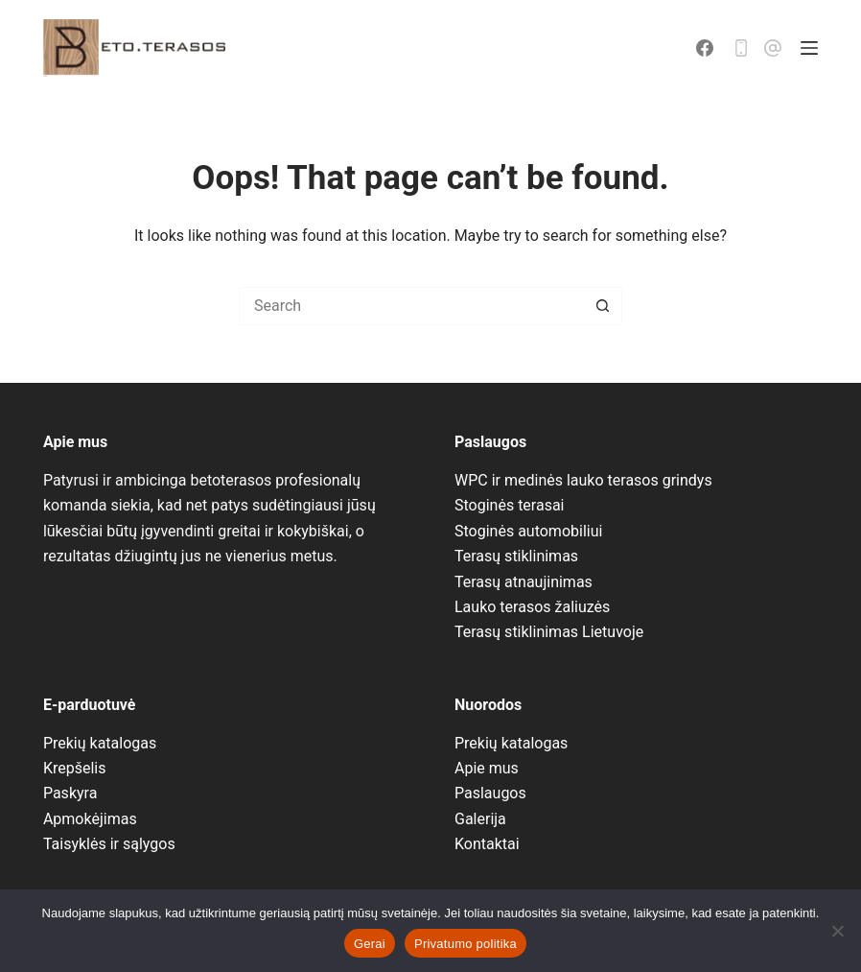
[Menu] (809, 48)
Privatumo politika (465, 943)
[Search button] (603, 306)
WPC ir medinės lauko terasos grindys (583, 480)
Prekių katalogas (99, 743)
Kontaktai (487, 844)
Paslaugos (490, 793)
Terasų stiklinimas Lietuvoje (548, 632)
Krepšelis (74, 768)
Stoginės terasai (509, 505)
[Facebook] (704, 48)
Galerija (480, 819)
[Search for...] (411, 306)
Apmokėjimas (90, 819)
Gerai (369, 943)
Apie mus (486, 768)
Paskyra (70, 793)
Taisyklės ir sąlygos (109, 844)
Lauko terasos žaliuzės (532, 607)
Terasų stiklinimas (516, 556)
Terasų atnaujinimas (523, 582)
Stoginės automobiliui (528, 531)
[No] (837, 930)
